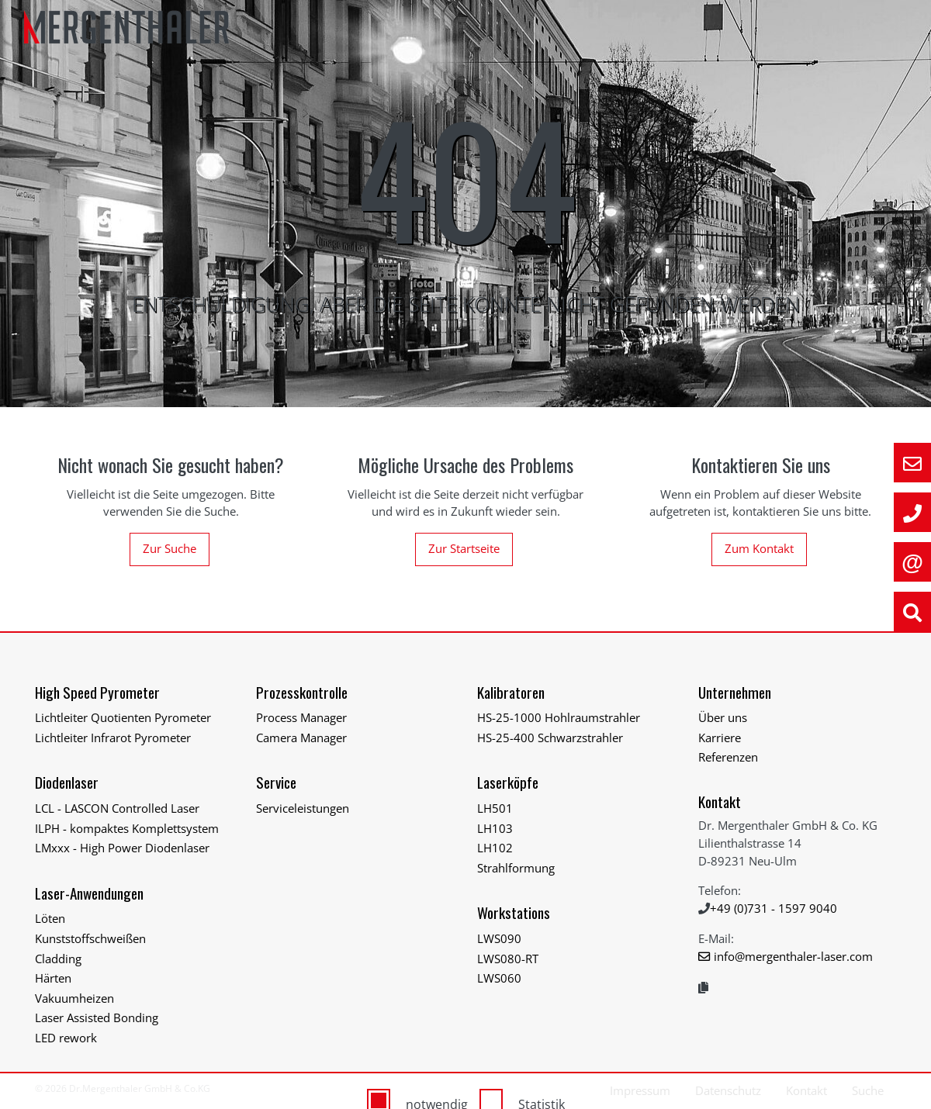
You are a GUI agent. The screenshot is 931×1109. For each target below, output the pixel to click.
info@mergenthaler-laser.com (793, 956)
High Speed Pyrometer (97, 692)
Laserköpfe (507, 782)
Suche (868, 1090)
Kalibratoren (511, 692)
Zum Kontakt (759, 548)
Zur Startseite (464, 548)
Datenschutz (728, 1090)
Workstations (513, 912)
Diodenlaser (67, 782)
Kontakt (719, 801)
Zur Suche (169, 548)
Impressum (640, 1090)
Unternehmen (734, 692)
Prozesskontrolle (302, 692)
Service (276, 782)
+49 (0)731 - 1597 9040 (773, 908)
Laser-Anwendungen (89, 893)
